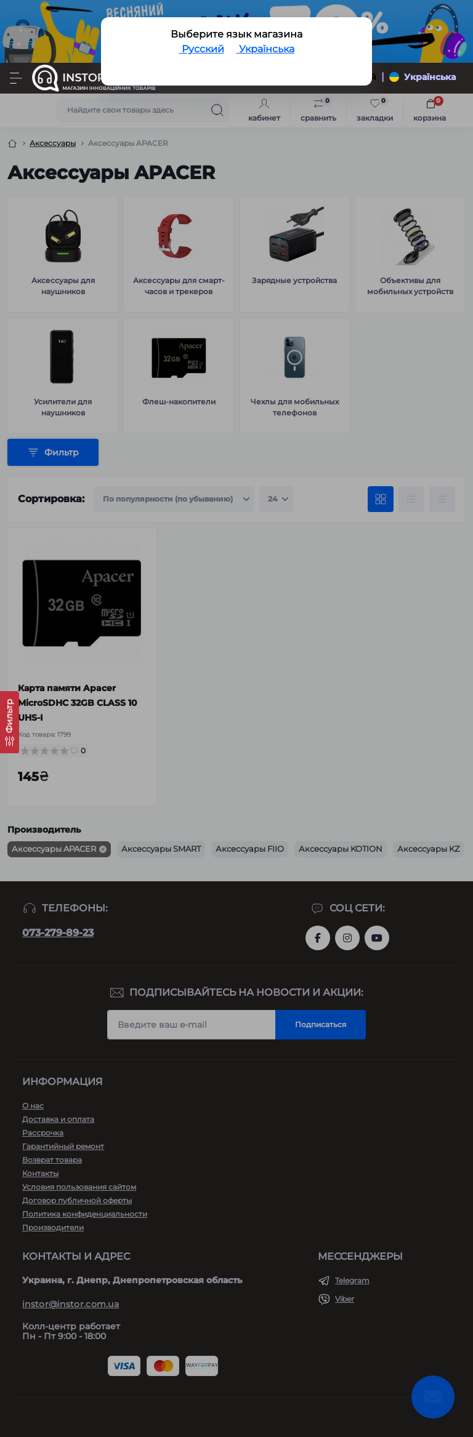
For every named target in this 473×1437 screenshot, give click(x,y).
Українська (265, 49)
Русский (201, 49)
